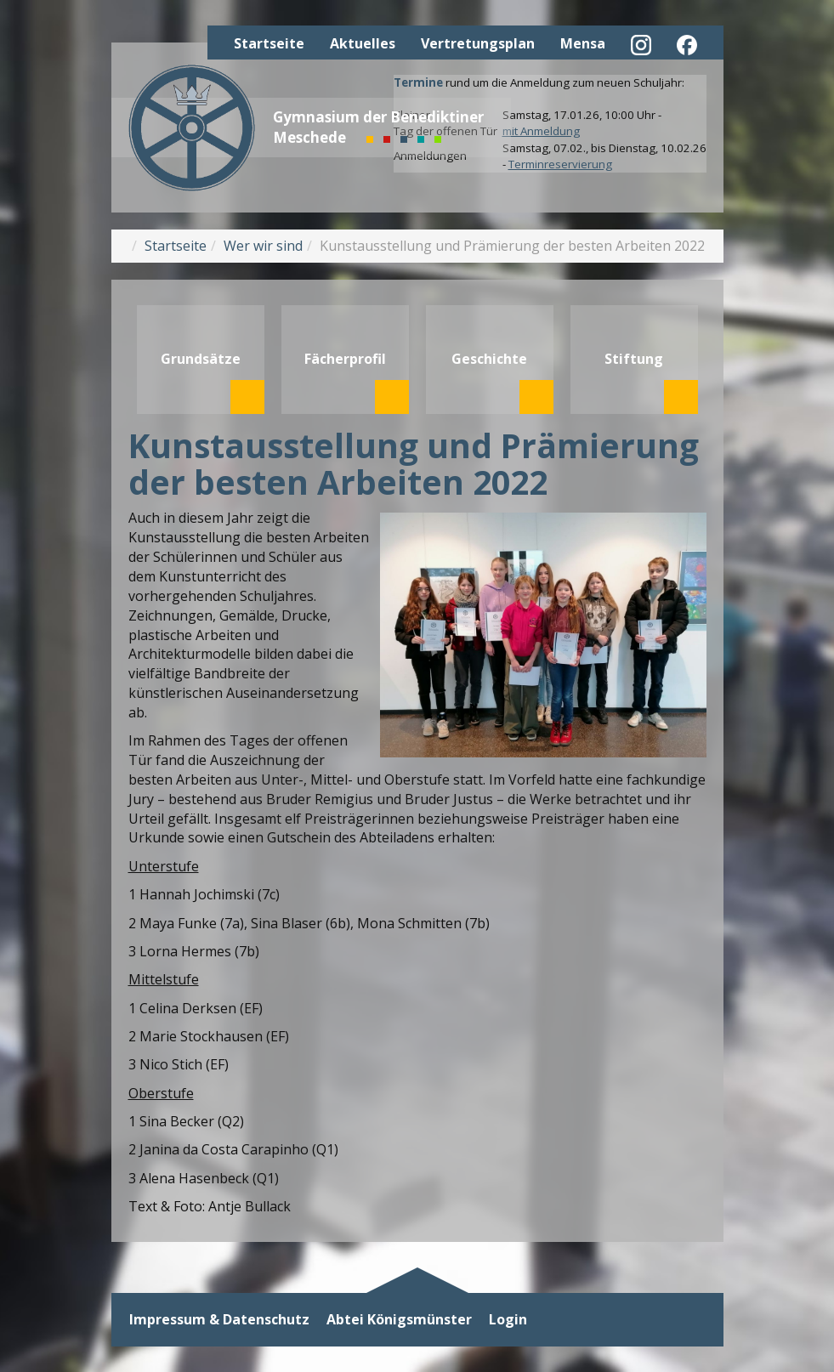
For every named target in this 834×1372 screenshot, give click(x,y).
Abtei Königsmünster (399, 1320)
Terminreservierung (560, 164)
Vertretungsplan (478, 43)
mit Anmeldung (541, 131)
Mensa (582, 43)
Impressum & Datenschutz (219, 1320)
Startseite (269, 43)
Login (508, 1320)
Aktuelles (362, 43)
